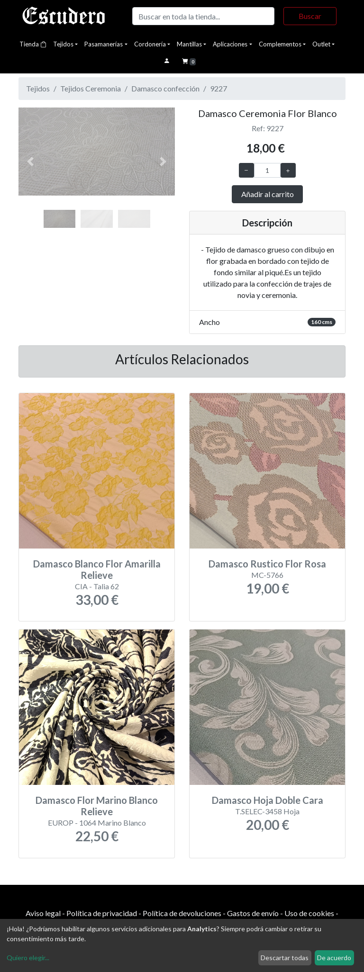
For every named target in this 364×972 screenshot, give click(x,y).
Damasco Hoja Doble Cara (267, 800)
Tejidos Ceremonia (90, 88)
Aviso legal (43, 913)
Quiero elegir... (28, 958)
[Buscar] (203, 16)
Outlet (321, 44)
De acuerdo (334, 958)
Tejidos (63, 44)
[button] (30, 162)
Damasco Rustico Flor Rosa (267, 563)
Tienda (32, 44)
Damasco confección (165, 88)
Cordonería (150, 44)
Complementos (280, 44)
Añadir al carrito (267, 193)
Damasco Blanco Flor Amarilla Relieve (97, 569)
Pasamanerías (103, 44)
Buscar (310, 15)
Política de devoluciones (182, 913)
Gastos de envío (253, 913)
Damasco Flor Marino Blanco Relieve (97, 805)
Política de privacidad (101, 913)
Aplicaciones (230, 44)
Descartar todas (285, 958)
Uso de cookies (309, 913)
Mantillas (189, 44)
